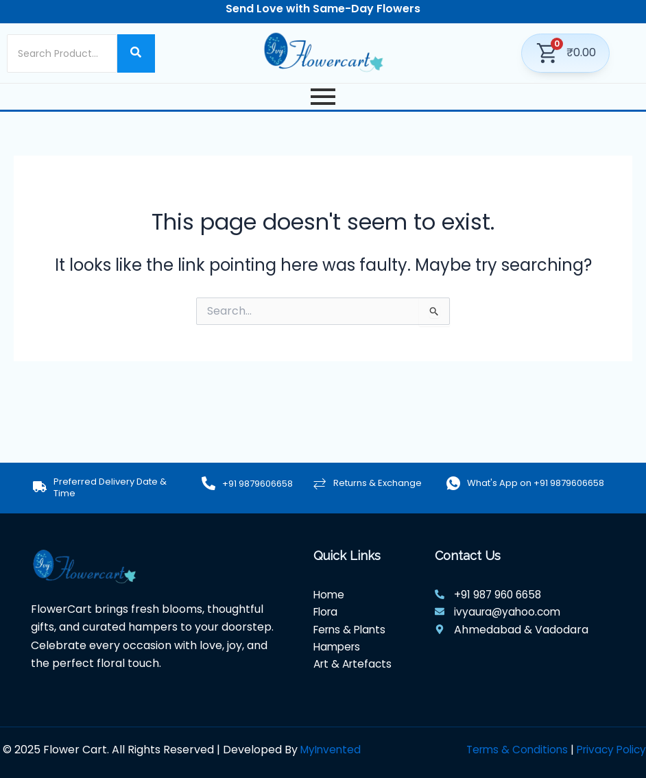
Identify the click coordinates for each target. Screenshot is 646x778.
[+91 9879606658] (208, 484)
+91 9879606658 (257, 483)
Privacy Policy (609, 749)
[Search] (62, 53)
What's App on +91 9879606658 (535, 482)
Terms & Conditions (510, 749)
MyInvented (332, 749)
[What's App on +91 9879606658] (453, 483)
